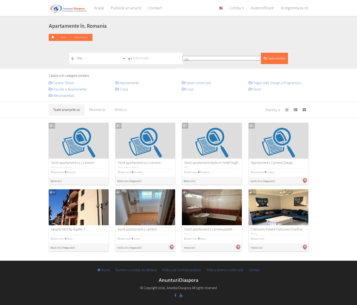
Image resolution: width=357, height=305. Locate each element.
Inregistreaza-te (294, 8)
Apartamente (81, 37)
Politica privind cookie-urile (225, 270)
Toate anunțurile (66, 110)
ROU (63, 37)
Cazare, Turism (61, 83)
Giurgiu (269, 172)
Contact (155, 8)
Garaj (121, 89)
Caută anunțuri (274, 58)
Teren (255, 89)
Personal (97, 110)
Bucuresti (70, 172)
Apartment (58, 172)
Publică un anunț (126, 8)
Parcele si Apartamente (68, 89)
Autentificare (262, 8)
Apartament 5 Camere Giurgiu (272, 163)
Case (188, 89)
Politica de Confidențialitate (181, 270)
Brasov (202, 239)
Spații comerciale (196, 83)
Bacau (69, 239)
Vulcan (136, 239)
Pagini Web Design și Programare (275, 83)
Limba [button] (237, 8)
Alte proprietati (61, 96)
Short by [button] (272, 110)
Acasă (99, 8)
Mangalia (203, 172)
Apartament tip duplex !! (68, 229)
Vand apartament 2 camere (137, 229)
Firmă (121, 110)
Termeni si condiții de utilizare (136, 270)
